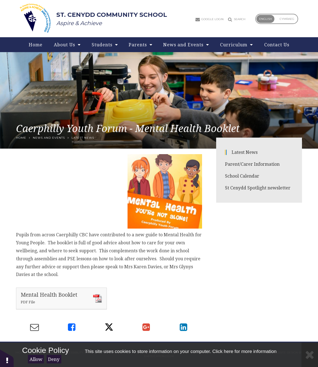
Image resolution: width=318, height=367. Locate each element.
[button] (7, 358)
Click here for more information (244, 351)
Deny (54, 359)
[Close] (309, 354)
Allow (36, 359)
